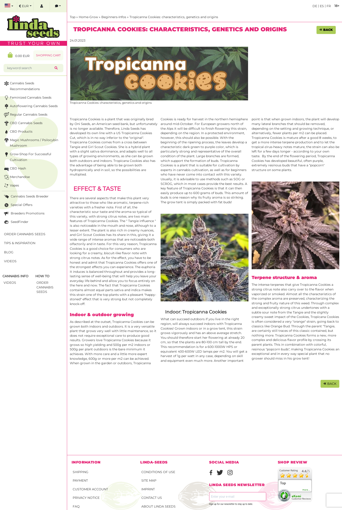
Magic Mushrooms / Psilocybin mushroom (30, 142)
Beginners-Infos (113, 17)
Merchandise (16, 177)
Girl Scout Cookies (102, 147)
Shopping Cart (48, 55)
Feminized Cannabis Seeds (27, 98)
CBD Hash (14, 169)
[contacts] (58, 6)
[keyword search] (30, 68)
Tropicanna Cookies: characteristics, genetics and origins (174, 17)
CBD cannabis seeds (22, 123)
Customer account (90, 489)
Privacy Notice (86, 498)
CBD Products (17, 132)
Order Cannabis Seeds (24, 234)
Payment (80, 480)
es (321, 6)
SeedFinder (15, 222)
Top (72, 17)
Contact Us (151, 498)
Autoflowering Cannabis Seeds (30, 106)
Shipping (80, 472)
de (314, 6)
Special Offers (17, 205)
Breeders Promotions (24, 214)
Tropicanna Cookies (85, 119)
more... (306, 490)
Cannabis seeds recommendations (21, 85)
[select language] (9, 6)
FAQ (76, 506)
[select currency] (25, 6)
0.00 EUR (19, 55)
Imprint (148, 489)
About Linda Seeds (158, 506)
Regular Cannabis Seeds (25, 115)
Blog (8, 252)
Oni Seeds (82, 124)
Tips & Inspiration (19, 243)
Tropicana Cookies (324, 317)
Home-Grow (88, 17)
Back (326, 30)
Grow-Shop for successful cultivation (27, 156)
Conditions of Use (158, 472)
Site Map (148, 480)
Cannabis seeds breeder (26, 197)
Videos (10, 261)
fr (328, 6)
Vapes (11, 186)
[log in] (42, 6)
